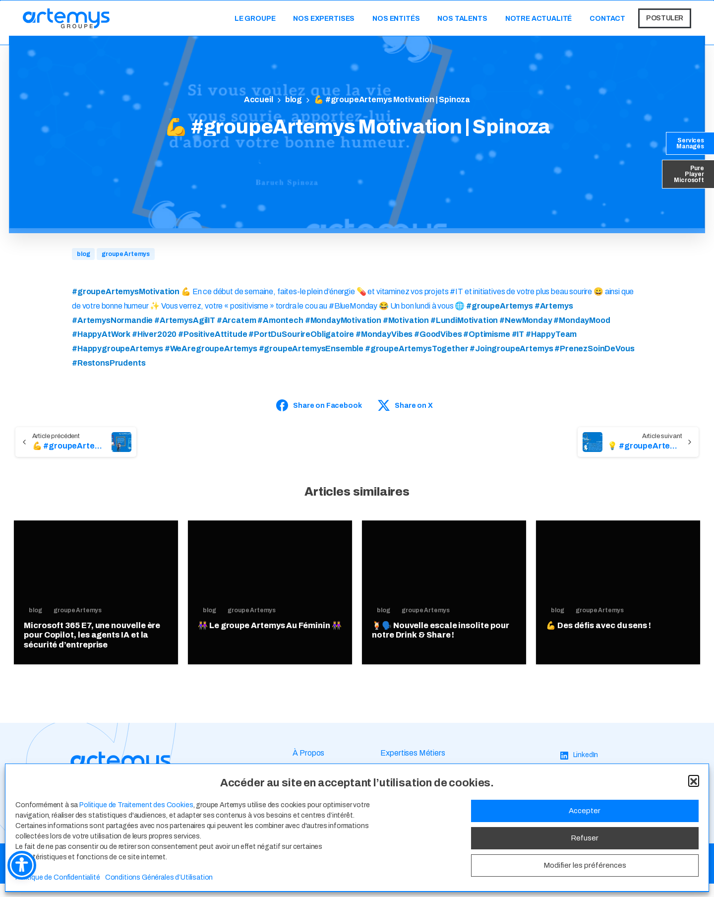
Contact (307, 818)
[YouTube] (580, 818)
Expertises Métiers (412, 766)
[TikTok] (577, 830)
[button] (694, 885)
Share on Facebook (318, 405)
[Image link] (120, 776)
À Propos (308, 766)
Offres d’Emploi (406, 801)
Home (257, 100)
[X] (569, 805)
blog (292, 99)
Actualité (308, 801)
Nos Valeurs (313, 783)
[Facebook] (582, 793)
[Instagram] (582, 780)
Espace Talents (407, 783)
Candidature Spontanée (421, 818)
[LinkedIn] (579, 769)
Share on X (405, 405)
